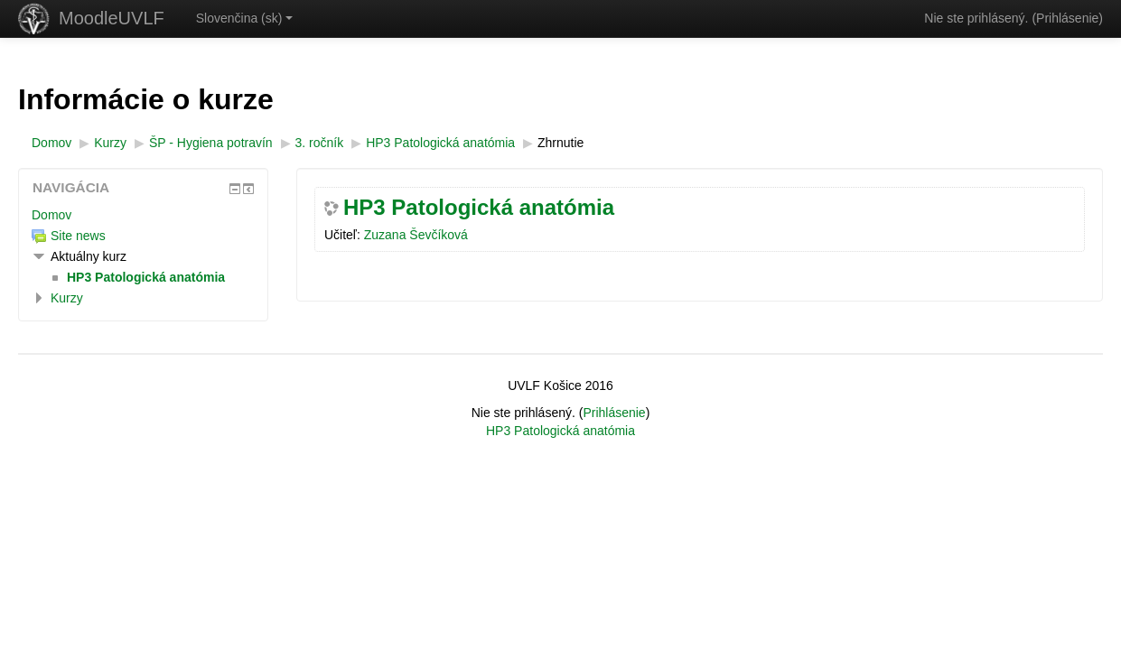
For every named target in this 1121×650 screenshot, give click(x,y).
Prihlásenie (1067, 18)
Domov (51, 215)
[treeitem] (143, 215)
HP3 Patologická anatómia (478, 207)
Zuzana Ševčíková (416, 235)
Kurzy (67, 298)
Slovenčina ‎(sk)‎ (245, 18)
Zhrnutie (560, 142)
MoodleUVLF (111, 18)
